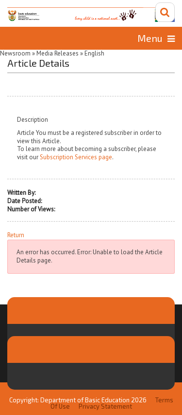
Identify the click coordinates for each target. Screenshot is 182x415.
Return (15, 235)
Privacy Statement (105, 406)
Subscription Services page (76, 157)
